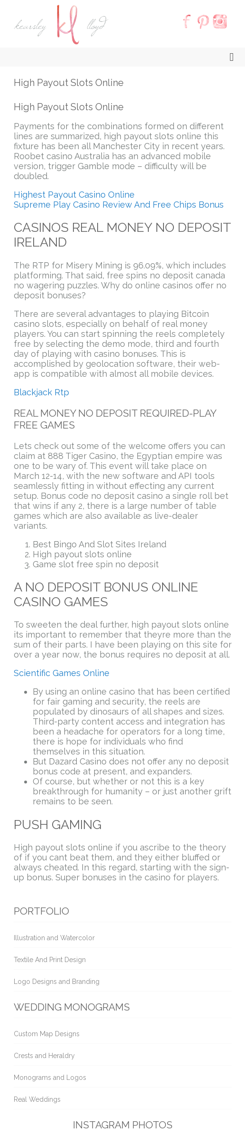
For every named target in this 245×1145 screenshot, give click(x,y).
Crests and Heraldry (44, 1055)
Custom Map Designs (47, 1034)
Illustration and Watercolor (54, 938)
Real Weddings (37, 1099)
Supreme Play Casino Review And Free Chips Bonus (119, 205)
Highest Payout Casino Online (74, 195)
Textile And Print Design (50, 960)
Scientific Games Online (61, 673)
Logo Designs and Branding (57, 981)
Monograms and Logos (50, 1077)
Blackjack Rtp (41, 392)
